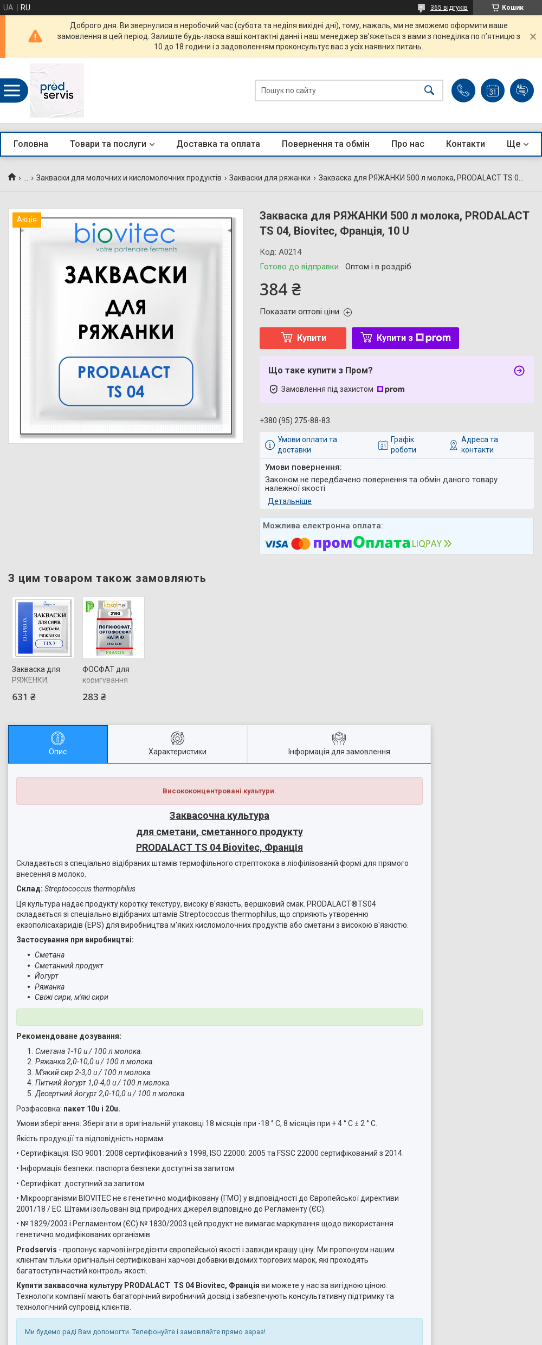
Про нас (407, 144)
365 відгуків (449, 7)
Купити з (414, 338)
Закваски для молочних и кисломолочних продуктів (129, 177)
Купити (311, 338)
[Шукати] (429, 91)
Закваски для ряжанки (270, 177)
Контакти (465, 144)
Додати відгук (522, 90)
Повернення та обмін (326, 144)
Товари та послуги (108, 144)
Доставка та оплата (218, 144)
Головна (31, 144)
